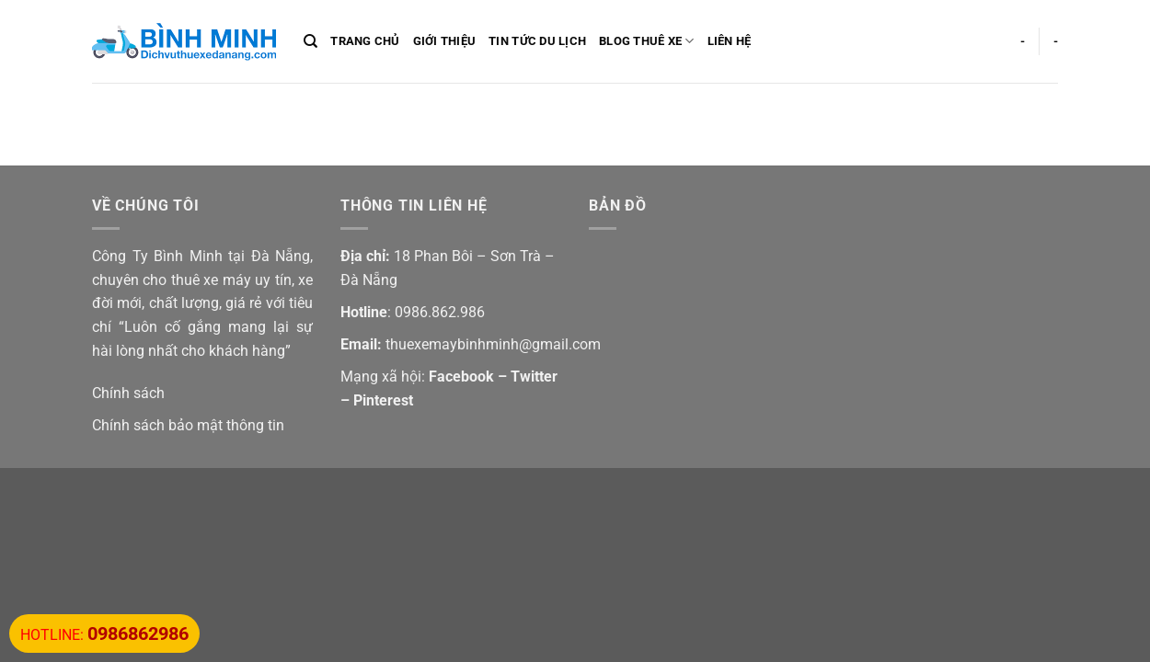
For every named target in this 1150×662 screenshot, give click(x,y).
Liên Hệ (729, 41)
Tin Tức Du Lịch (537, 41)
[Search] (310, 41)
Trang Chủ (364, 41)
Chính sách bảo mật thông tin (188, 425)
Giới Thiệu (445, 41)
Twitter (534, 376)
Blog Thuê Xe (647, 41)
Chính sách (128, 393)
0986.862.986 (440, 312)
